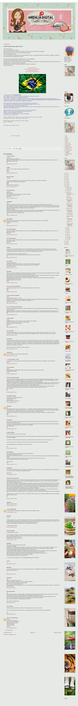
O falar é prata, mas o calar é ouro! (69, 214)
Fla (7, 167)
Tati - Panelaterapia (10, 229)
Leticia (8, 406)
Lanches (66, 141)
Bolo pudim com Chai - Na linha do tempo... (69, 284)
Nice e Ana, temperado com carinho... (13, 306)
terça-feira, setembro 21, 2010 (11, 627)
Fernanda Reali (9, 432)
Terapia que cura (69, 208)
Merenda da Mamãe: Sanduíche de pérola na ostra (69, 224)
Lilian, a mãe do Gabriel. (11, 617)
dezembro (68, 187)
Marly (8, 515)
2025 (66, 173)
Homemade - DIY (68, 148)
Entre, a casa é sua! (68, 351)
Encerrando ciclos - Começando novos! (68, 360)
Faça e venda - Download (67, 152)
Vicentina (8, 419)
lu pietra (8, 338)
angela (8, 502)
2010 (66, 186)
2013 (66, 181)
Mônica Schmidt (9, 190)
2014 (66, 179)
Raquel (8, 543)
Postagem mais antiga (57, 632)
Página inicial (32, 632)
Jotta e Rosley (9, 330)
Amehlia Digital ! (69, 197)
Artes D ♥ (8, 261)
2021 (66, 174)
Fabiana (8, 577)
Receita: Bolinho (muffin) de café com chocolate (69, 205)
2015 (66, 178)
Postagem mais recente (7, 632)
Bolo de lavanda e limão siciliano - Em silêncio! (68, 408)
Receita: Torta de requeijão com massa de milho (69, 210)
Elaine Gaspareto (10, 591)
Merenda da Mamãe (68, 147)
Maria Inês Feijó (9, 530)
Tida (7, 247)
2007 (66, 244)
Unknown (8, 352)
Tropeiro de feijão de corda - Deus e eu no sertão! (69, 466)
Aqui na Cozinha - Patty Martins (12, 286)
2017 (66, 176)
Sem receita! (68, 196)
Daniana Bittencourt (10, 395)
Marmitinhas (67, 145)
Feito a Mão (9, 606)
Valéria (8, 271)
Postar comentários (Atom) (10, 634)
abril (67, 234)
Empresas (67, 155)
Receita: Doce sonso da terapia (69, 194)
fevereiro (68, 237)
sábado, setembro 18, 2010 (11, 563)
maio (67, 232)
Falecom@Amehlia (68, 153)
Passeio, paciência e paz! (68, 379)
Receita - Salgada (68, 144)
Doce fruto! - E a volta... (68, 274)
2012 (66, 182)
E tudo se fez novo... (69, 203)
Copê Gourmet (9, 367)
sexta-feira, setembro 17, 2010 (12, 392)
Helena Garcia (9, 176)
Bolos (66, 137)
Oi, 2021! (66, 265)
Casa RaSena (9, 318)
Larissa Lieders (9, 156)
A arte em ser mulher (10, 509)
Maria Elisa (9, 451)
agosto (68, 227)
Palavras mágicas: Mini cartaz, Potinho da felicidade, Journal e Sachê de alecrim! (69, 477)
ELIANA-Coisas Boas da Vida (12, 295)
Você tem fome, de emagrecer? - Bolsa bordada (69, 370)
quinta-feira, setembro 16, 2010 (12, 163)
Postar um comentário (8, 630)
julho (67, 229)
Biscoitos (66, 138)
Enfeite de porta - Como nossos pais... (68, 312)
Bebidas (66, 140)
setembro (68, 192)
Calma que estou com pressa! (12, 377)
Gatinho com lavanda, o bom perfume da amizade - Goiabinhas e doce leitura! (69, 487)
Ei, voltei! (66, 293)
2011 (66, 184)
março (68, 235)
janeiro (68, 239)
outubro (68, 190)
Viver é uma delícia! (68, 398)
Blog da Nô (9, 218)
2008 (66, 242)
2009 (66, 241)
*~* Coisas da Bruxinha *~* (11, 359)
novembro (68, 189)
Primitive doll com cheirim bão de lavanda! (69, 437)
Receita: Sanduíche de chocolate (69, 219)
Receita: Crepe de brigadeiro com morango (69, 200)
